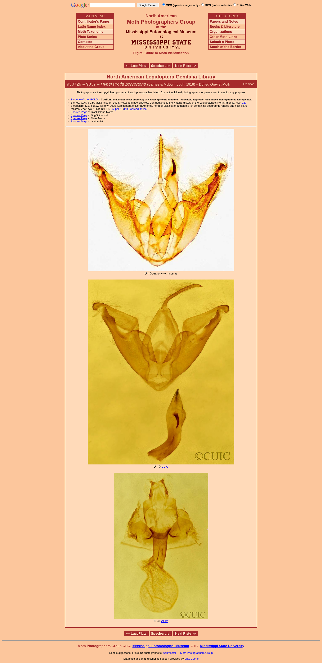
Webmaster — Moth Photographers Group (187, 652)
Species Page (79, 112)
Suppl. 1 (117, 108)
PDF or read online (135, 108)
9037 (91, 84)
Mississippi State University (222, 646)
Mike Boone (191, 658)
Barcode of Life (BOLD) (85, 99)
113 (244, 102)
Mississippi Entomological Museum (160, 646)
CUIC (164, 466)
